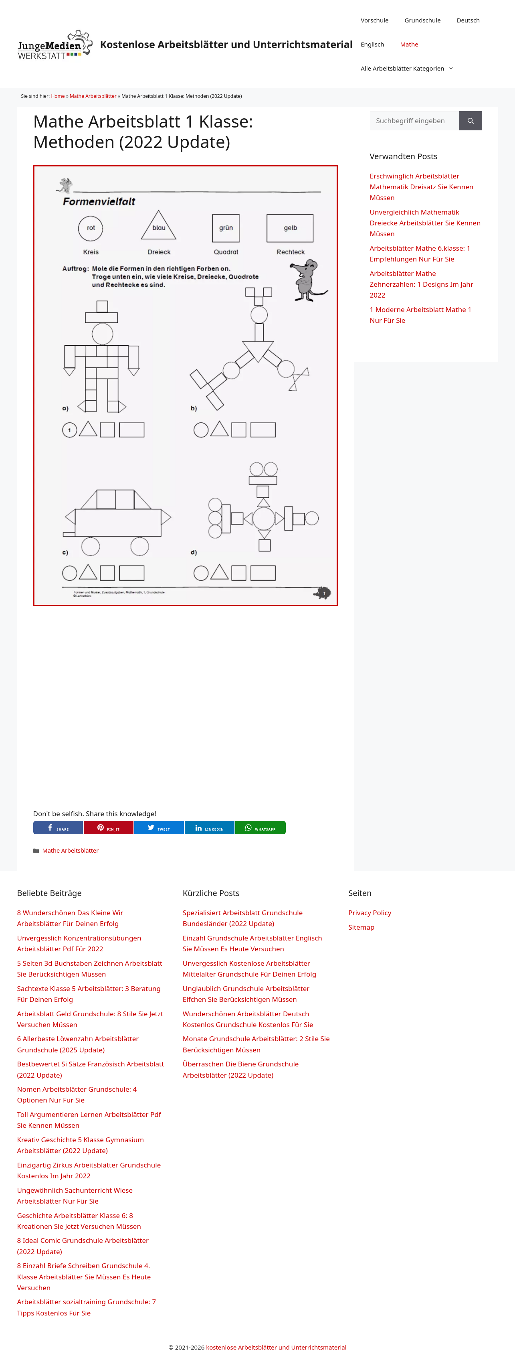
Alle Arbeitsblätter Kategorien (411, 68)
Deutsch (468, 20)
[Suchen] (470, 120)
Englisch (372, 44)
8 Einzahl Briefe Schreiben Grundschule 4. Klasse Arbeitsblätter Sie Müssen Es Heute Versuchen (84, 1276)
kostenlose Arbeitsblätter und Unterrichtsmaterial (276, 1347)
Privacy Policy (369, 912)
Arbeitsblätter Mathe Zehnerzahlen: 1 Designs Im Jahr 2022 (421, 284)
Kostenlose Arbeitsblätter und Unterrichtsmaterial (226, 44)
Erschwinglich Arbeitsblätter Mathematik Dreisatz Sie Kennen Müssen (422, 186)
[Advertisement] (185, 648)
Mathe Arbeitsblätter (93, 96)
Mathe (409, 44)
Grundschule (423, 20)
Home (58, 96)
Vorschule (374, 20)
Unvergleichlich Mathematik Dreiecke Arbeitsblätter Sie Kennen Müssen (425, 222)
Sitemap (361, 927)
